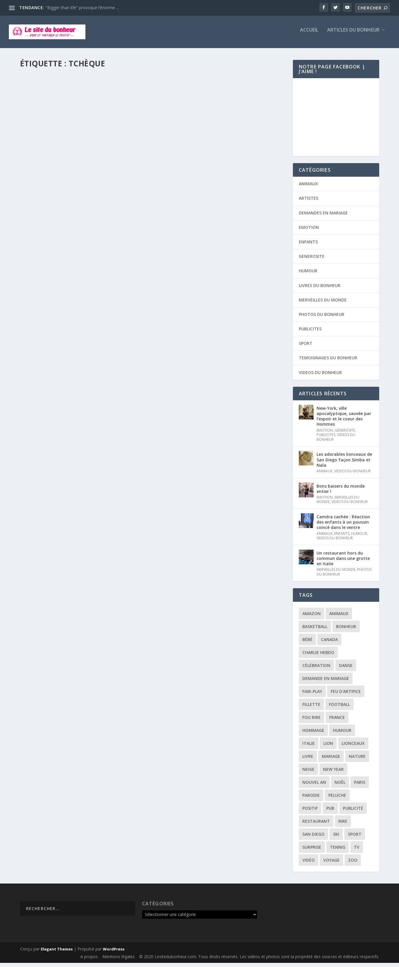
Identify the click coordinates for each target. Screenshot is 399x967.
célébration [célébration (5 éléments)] (316, 669)
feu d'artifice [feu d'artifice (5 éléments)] (346, 695)
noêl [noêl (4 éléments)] (340, 786)
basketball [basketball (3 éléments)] (314, 630)
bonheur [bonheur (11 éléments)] (346, 630)
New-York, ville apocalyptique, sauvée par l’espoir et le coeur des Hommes (344, 420)
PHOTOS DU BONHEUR (321, 318)
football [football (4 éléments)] (339, 708)
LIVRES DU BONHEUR (319, 289)
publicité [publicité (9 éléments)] (353, 812)
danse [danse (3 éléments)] (346, 669)
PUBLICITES (310, 333)
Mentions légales (118, 960)
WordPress (113, 953)
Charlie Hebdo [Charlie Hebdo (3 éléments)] (318, 656)
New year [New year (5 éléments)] (333, 773)
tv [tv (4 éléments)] (356, 851)
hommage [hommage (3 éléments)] (313, 734)
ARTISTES (308, 202)
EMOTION (309, 231)
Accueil (309, 34)
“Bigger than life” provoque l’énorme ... (82, 7)
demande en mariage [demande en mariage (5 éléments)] (325, 682)
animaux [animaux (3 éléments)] (338, 617)
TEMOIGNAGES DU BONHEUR (328, 362)
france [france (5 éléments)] (337, 721)
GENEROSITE (312, 260)
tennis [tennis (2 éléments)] (337, 851)
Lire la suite (43, 137)
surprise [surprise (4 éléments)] (311, 851)
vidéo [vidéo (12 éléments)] (308, 864)
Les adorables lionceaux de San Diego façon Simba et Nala (344, 463)
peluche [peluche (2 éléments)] (337, 799)
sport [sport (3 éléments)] (354, 838)
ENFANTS (308, 246)
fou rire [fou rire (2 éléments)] (311, 721)
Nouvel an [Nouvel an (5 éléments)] (314, 786)
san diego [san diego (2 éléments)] (313, 838)
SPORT (120, 100)
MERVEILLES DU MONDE (93, 100)
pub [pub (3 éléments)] (330, 812)
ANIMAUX (308, 188)
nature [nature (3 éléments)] (357, 760)
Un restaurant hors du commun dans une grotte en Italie (343, 562)
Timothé (40, 100)
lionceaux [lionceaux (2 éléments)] (353, 747)
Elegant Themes (57, 953)
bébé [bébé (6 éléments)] (307, 643)
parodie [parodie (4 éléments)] (311, 799)
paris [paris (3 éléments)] (359, 786)
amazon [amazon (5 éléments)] (311, 617)
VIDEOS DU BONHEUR (320, 376)
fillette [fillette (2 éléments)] (311, 708)
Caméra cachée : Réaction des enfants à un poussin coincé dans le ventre (343, 526)
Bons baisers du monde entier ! (341, 492)
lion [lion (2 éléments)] (328, 747)
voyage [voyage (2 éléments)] (331, 864)
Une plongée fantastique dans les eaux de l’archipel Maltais (84, 88)
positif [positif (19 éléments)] (310, 812)
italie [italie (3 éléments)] (308, 747)
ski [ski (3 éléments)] (336, 838)
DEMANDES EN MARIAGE (323, 217)
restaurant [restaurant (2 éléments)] (316, 825)
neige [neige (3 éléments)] (308, 773)
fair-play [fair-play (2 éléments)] (312, 695)
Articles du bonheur (353, 34)
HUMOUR (308, 275)
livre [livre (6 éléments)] (307, 760)
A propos (89, 960)
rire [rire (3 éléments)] (342, 825)
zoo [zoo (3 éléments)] (352, 864)
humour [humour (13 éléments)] (342, 734)
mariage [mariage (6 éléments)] (331, 760)
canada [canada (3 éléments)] (329, 643)
